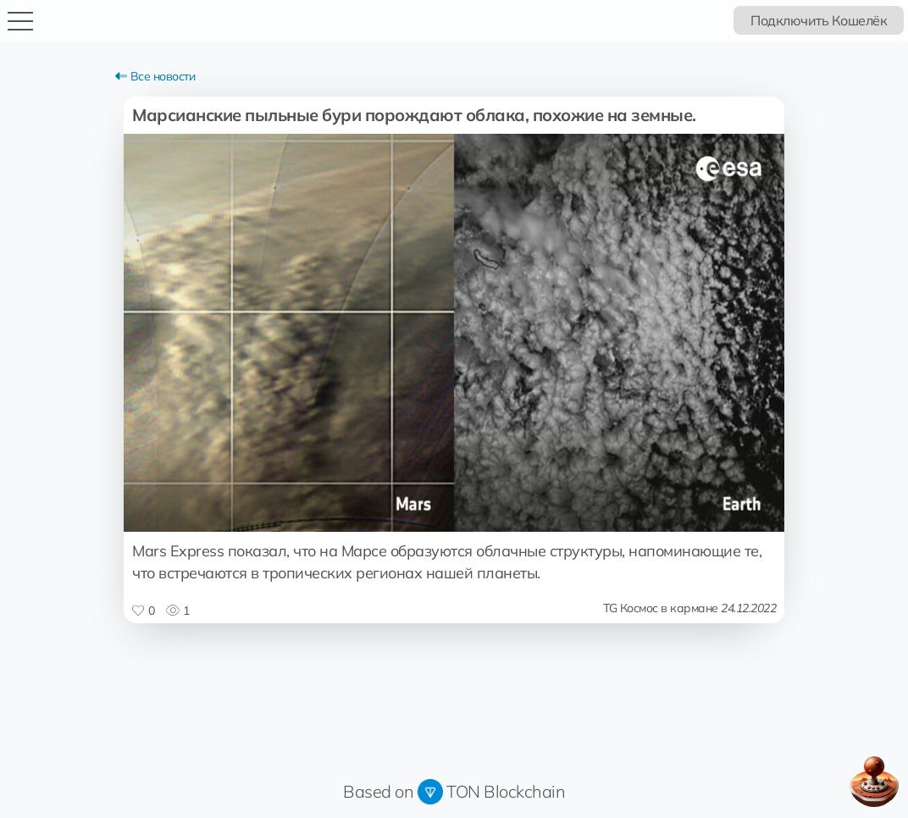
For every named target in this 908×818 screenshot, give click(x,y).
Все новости (155, 76)
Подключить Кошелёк (818, 20)
